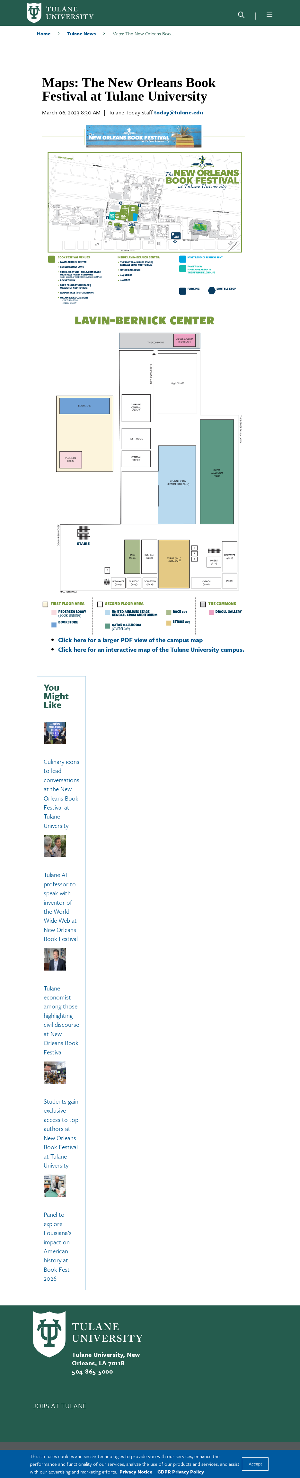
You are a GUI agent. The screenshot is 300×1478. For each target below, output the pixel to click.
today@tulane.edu (178, 112)
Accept (255, 1464)
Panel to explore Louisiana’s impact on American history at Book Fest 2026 (58, 1246)
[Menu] (269, 15)
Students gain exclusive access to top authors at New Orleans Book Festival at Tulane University (61, 1133)
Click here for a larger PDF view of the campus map (130, 639)
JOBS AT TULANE (59, 1406)
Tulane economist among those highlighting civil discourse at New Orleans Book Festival (61, 1020)
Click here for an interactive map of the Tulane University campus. (151, 649)
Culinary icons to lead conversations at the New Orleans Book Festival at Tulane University (61, 793)
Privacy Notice (135, 1471)
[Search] (241, 16)
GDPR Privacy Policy (180, 1471)
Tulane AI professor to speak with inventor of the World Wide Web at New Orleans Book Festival (61, 907)
